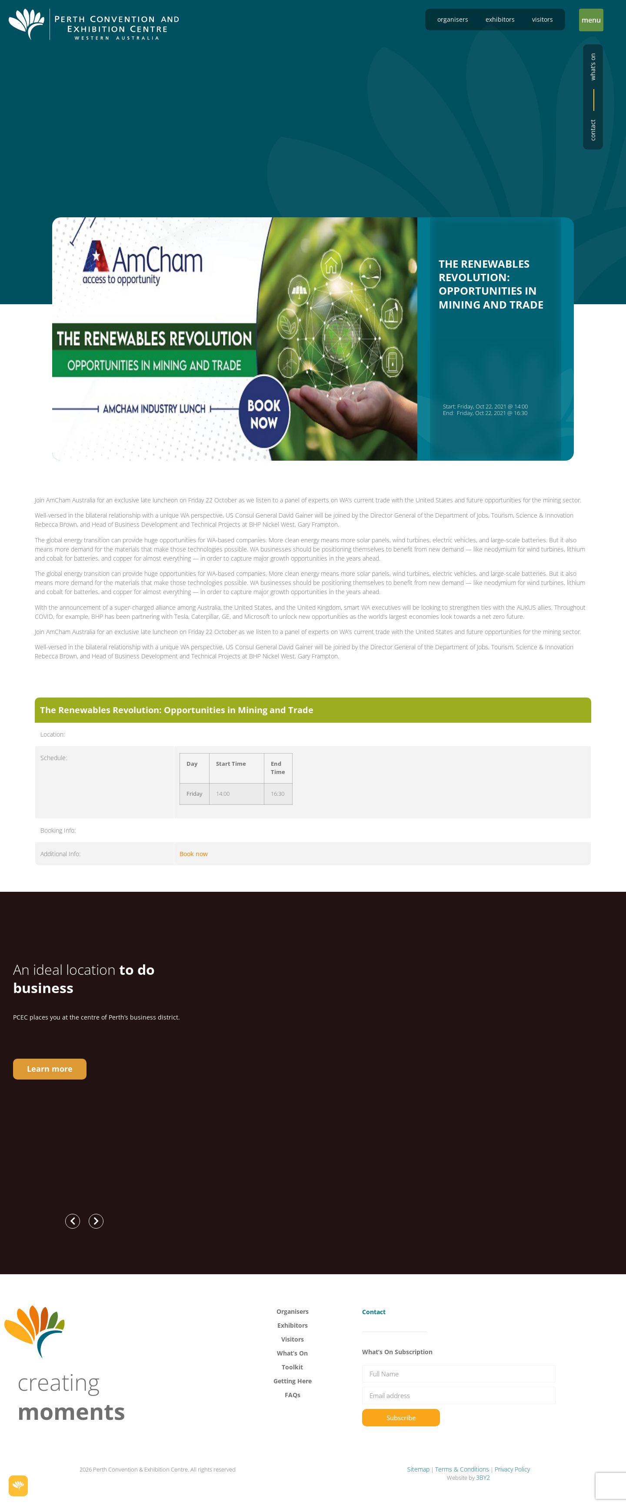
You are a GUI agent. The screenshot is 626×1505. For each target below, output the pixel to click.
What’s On (292, 1353)
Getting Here (292, 1381)
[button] (591, 20)
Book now (194, 854)
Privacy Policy (512, 1469)
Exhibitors (500, 19)
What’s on (593, 66)
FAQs (292, 1395)
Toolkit (292, 1367)
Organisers (452, 19)
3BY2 (483, 1477)
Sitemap (418, 1469)
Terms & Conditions (462, 1469)
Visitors (542, 19)
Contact (593, 130)
